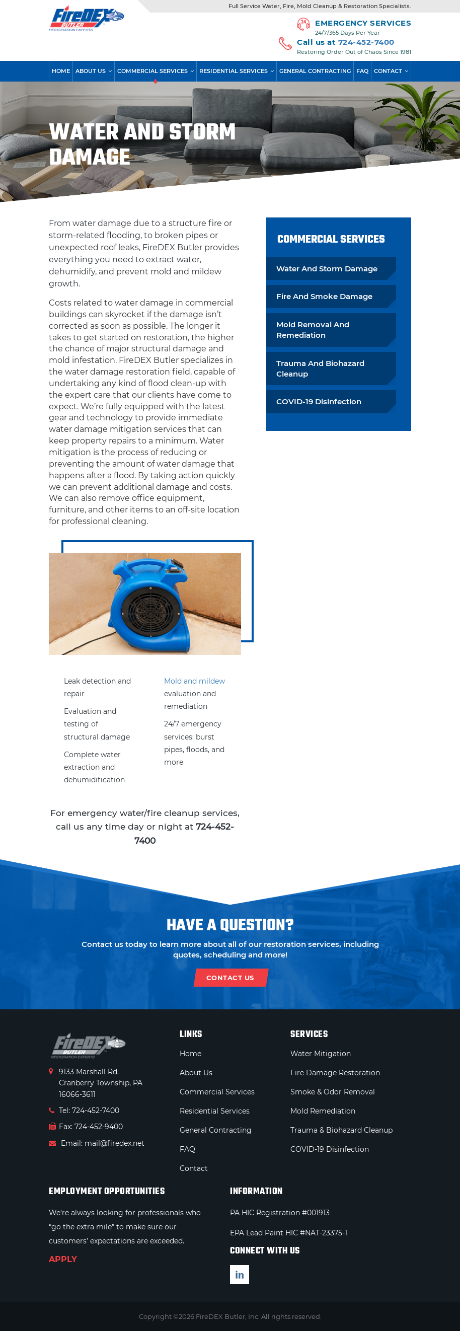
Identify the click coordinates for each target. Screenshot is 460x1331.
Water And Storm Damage (326, 268)
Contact (388, 71)
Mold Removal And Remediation (312, 330)
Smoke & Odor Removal (332, 1091)
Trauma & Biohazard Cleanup (341, 1130)
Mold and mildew (194, 681)
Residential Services (233, 71)
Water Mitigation (320, 1053)
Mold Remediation (322, 1111)
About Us (90, 71)
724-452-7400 (366, 42)
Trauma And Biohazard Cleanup (320, 368)
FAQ (362, 71)
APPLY (63, 1259)
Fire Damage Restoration (335, 1072)
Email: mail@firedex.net (96, 1143)
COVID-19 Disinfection (318, 401)
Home (61, 71)
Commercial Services (152, 71)
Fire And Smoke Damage (324, 296)
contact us (230, 978)
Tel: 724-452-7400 (84, 1110)
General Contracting (315, 71)
